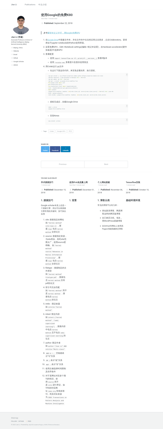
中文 (70, 131)
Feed (29, 420)
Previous (63, 162)
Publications (31, 4)
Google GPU (61, 131)
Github (14, 60)
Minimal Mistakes (55, 424)
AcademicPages (39, 424)
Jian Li (14, 4)
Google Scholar (17, 63)
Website (15, 53)
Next (106, 162)
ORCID (14, 67)
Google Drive (53, 40)
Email (14, 56)
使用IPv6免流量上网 (78, 181)
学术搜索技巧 (47, 181)
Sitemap (15, 417)
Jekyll (30, 424)
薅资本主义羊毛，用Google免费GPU (64, 33)
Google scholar (48, 205)
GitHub (21, 420)
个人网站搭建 (104, 181)
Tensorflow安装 (133, 181)
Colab (52, 131)
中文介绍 (45, 4)
